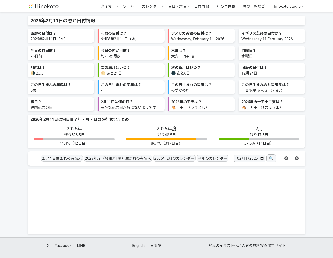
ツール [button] (128, 6)
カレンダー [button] (151, 6)
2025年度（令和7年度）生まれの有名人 (118, 158)
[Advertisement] (166, 201)
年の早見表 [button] (225, 6)
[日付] (249, 158)
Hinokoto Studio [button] (287, 6)
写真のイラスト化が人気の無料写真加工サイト (247, 245)
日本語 (155, 245)
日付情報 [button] (201, 6)
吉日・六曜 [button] (177, 6)
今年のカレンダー (212, 158)
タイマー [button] (108, 6)
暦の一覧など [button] (254, 6)
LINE (81, 245)
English (138, 245)
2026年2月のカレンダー (174, 158)
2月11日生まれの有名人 (62, 158)
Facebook (63, 245)
